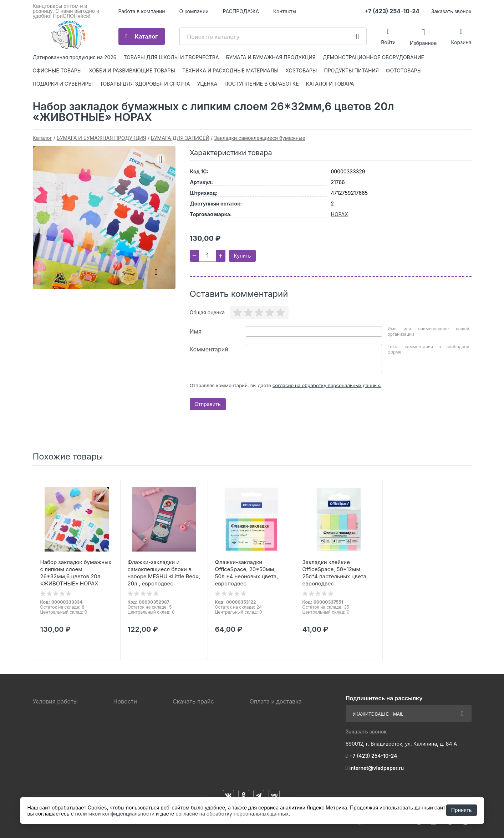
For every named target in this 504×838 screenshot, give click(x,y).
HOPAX (339, 214)
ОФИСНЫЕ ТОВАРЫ (57, 70)
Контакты (284, 11)
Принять (461, 810)
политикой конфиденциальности (114, 814)
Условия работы (55, 701)
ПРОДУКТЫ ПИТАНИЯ (351, 70)
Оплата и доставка (276, 701)
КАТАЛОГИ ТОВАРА (330, 84)
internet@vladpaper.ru (377, 768)
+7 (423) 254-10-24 (392, 11)
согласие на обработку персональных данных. (327, 385)
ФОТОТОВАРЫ (404, 70)
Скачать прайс (193, 701)
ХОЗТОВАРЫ (301, 70)
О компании (194, 11)
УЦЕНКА (207, 84)
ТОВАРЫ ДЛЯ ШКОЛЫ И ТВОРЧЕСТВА (171, 57)
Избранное (423, 42)
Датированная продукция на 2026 (75, 57)
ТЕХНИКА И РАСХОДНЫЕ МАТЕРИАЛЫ (230, 70)
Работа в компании (141, 11)
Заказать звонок (451, 11)
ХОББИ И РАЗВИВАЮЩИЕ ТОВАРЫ (132, 70)
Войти (388, 42)
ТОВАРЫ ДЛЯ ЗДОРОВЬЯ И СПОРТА (145, 84)
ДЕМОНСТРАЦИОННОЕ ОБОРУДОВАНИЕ (373, 57)
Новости (125, 701)
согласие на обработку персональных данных (232, 814)
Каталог (146, 36)
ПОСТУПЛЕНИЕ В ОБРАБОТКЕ (261, 84)
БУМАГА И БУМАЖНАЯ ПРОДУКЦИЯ (271, 57)
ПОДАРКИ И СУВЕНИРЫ (63, 84)
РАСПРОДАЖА (241, 11)
